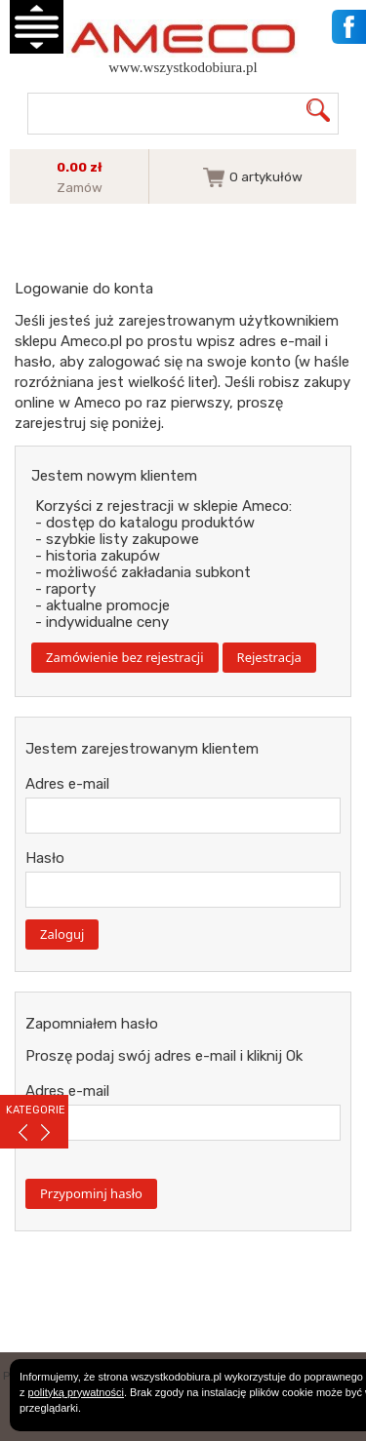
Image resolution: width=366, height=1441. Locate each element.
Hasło (44, 858)
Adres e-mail (67, 784)
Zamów (79, 187)
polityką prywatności (76, 1392)
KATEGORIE (35, 1110)
